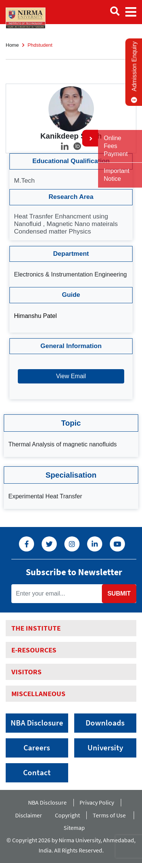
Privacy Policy (97, 802)
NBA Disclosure (37, 723)
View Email (71, 376)
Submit (119, 593)
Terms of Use (111, 815)
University (105, 748)
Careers (36, 748)
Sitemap (74, 827)
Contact (37, 772)
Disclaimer (28, 815)
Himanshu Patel (35, 316)
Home (12, 45)
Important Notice (117, 175)
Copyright (67, 815)
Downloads (105, 723)
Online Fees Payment (116, 146)
